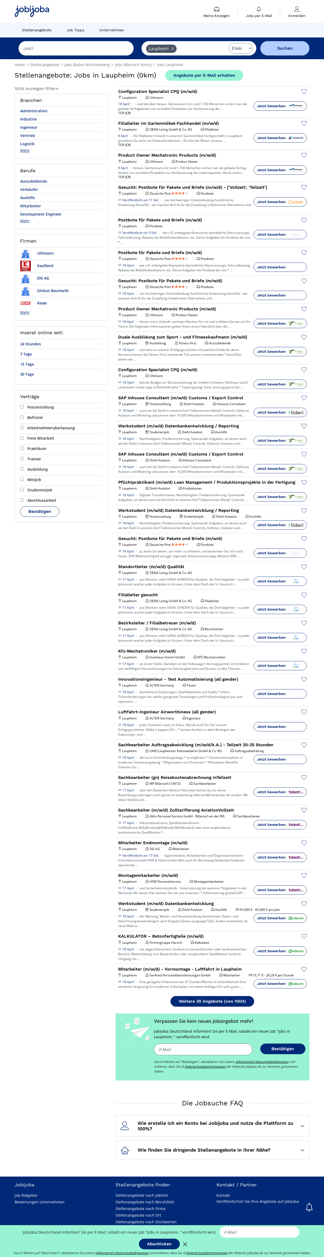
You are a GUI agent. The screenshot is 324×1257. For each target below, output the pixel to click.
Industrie (28, 119)
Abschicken (159, 1243)
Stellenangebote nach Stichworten (146, 1221)
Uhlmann (37, 253)
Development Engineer (41, 214)
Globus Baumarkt (44, 290)
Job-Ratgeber (26, 1195)
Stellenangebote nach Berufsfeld (145, 1201)
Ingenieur (28, 127)
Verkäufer (29, 189)
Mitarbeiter (30, 205)
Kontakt (223, 1195)
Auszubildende (33, 181)
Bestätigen (39, 511)
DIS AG (34, 278)
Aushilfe (27, 197)
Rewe (33, 303)
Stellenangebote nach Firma (140, 1208)
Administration (34, 110)
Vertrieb (27, 135)
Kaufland (36, 265)
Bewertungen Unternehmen (40, 1201)
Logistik (27, 143)
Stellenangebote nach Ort (138, 1215)
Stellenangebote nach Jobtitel (142, 1195)
